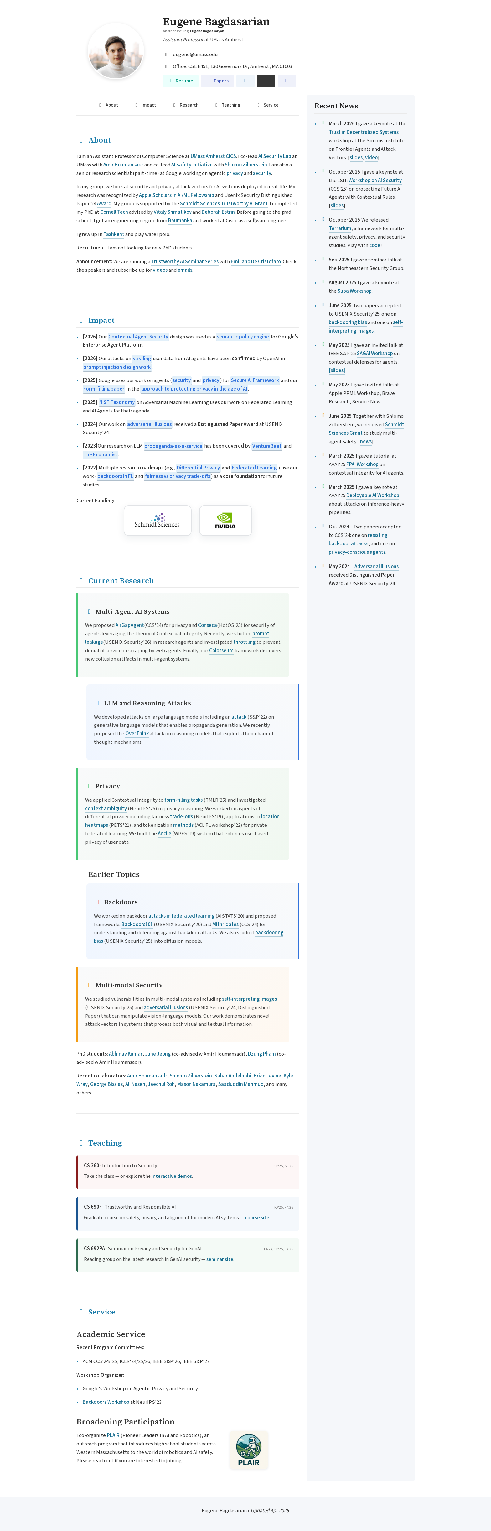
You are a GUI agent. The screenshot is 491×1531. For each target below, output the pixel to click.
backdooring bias (348, 322)
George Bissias (106, 1084)
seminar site (219, 1259)
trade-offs (181, 817)
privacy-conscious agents (357, 552)
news (366, 441)
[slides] (337, 370)
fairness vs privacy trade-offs (177, 476)
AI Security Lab (274, 156)
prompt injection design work (117, 367)
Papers (217, 80)
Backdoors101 (137, 924)
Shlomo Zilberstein (246, 165)
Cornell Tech (114, 212)
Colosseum (221, 651)
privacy (235, 173)
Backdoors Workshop (106, 1402)
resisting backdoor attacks (358, 540)
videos (160, 270)
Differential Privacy (198, 468)
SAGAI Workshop (375, 353)
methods (183, 825)
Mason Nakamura (196, 1084)
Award (104, 204)
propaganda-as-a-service (173, 446)
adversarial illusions (149, 424)
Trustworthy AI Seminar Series (185, 261)
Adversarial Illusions (376, 566)
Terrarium (340, 228)
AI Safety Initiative (192, 165)
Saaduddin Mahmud (241, 1084)
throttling (244, 642)
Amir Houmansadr (123, 165)
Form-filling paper (103, 389)
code (374, 245)
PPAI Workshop (362, 464)
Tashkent (113, 234)
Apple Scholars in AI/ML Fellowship (176, 195)
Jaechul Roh (161, 1084)
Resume (180, 80)
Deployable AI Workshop (372, 495)
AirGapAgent (130, 625)
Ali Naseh (135, 1084)
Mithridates (225, 924)
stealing (142, 359)
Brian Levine (267, 1076)
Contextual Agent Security (138, 337)
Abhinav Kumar (125, 1054)
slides (356, 157)
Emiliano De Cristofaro (256, 261)
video (371, 157)
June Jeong (158, 1054)
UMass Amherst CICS (213, 156)
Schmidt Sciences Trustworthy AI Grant (224, 204)
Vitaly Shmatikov (173, 212)
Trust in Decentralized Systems (364, 132)
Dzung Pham (262, 1054)
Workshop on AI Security (375, 180)
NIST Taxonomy (117, 402)
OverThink (137, 734)
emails (185, 270)
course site (257, 1217)
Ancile (164, 834)
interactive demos (172, 1176)
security (262, 173)
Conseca (207, 625)
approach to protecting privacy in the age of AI (194, 389)
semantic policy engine (243, 337)
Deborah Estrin (218, 212)
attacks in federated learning (181, 916)
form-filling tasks (183, 800)
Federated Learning (254, 468)
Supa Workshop (355, 291)
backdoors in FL (115, 476)
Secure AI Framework (255, 381)
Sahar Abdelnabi (232, 1076)
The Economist (100, 455)
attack (238, 717)
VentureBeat (267, 446)
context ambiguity (106, 808)
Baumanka (180, 220)
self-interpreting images (249, 999)
